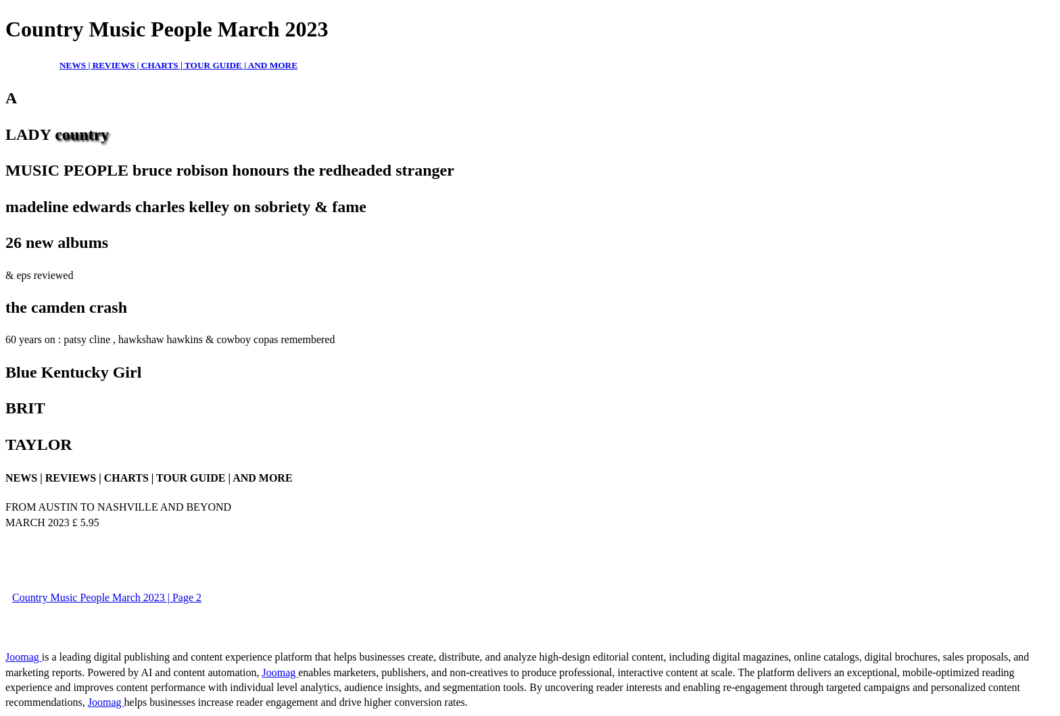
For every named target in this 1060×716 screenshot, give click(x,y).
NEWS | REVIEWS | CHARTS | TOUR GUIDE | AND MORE (178, 65)
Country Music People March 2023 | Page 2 (106, 597)
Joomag (23, 657)
